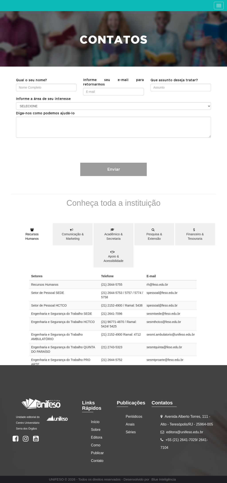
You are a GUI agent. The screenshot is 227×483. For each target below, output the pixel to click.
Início (95, 422)
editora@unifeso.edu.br (184, 432)
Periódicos (134, 416)
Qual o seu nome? (31, 80)
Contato (97, 461)
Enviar (113, 169)
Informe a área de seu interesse (43, 99)
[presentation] (113, 147)
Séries (131, 432)
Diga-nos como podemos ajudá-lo (45, 113)
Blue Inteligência (163, 479)
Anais (130, 424)
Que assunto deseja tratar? (174, 80)
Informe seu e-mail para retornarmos (113, 82)
